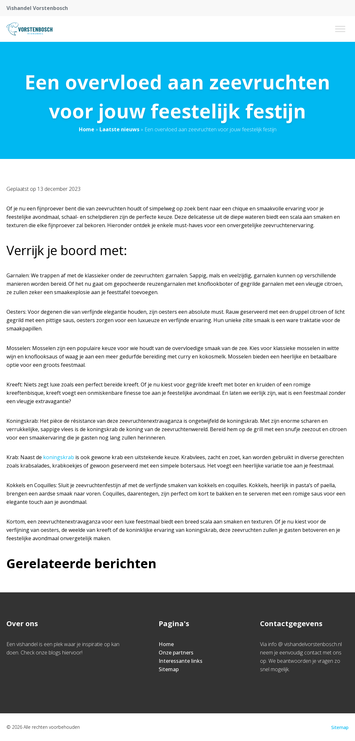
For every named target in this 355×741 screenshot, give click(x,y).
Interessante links (180, 660)
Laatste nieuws (119, 129)
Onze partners (176, 652)
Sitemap (169, 669)
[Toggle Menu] (340, 29)
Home (86, 129)
